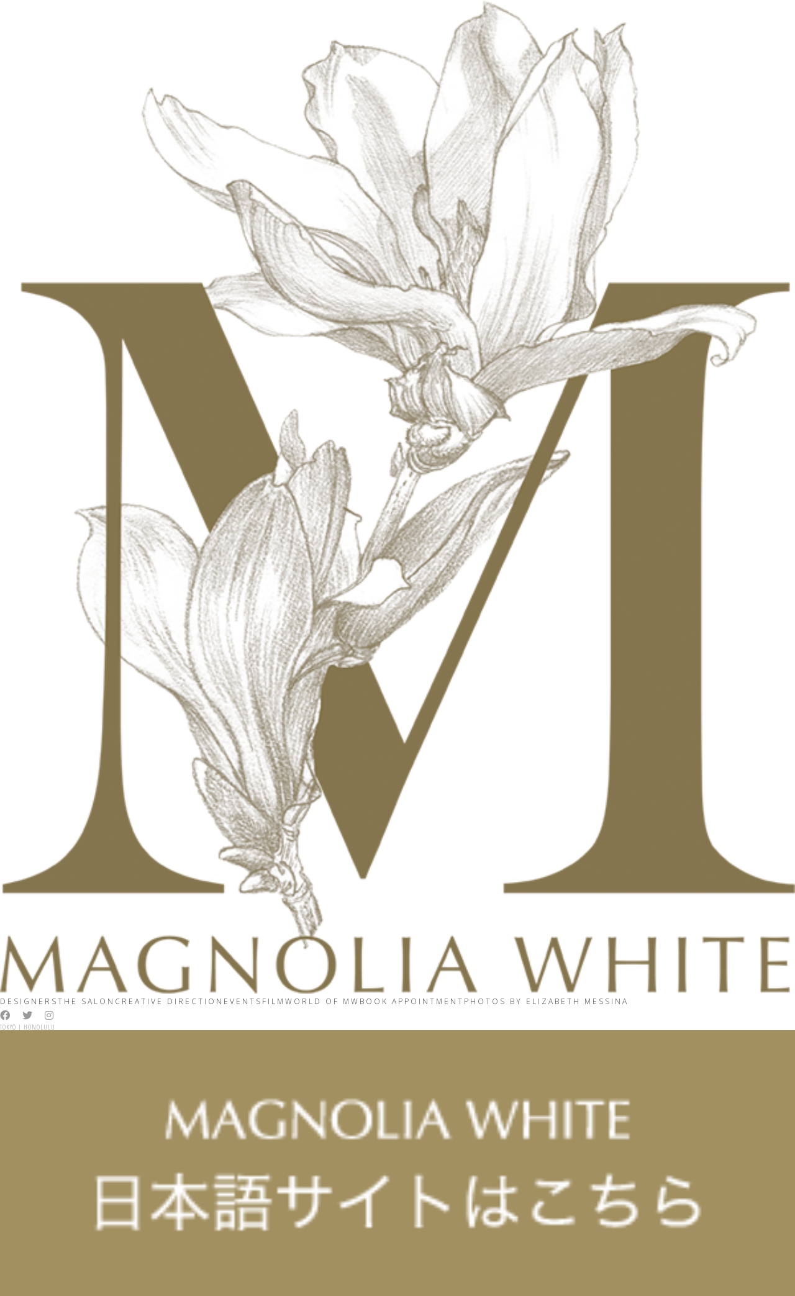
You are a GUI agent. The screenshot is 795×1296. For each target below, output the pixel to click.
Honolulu (39, 1026)
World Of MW (322, 1001)
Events (243, 1001)
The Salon (86, 1001)
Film (273, 1001)
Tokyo (8, 1026)
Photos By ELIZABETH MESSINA (546, 1001)
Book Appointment (412, 1001)
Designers (29, 1001)
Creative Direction (169, 1001)
